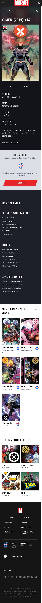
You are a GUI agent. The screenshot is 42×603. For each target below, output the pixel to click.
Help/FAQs (7, 522)
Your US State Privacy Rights (13, 591)
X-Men (4, 465)
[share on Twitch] (32, 577)
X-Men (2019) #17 (8, 423)
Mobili (28, 350)
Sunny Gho (17, 288)
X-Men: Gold (6, 493)
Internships (8, 532)
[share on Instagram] (13, 577)
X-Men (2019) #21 (8, 347)
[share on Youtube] (20, 577)
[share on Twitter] (8, 577)
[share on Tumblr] (16, 577)
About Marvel (9, 518)
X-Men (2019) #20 (27, 347)
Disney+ (23, 522)
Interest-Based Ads (15, 597)
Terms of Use (15, 588)
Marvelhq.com (26, 527)
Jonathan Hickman (10, 105)
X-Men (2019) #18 (27, 386)
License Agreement (31, 594)
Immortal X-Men (27, 465)
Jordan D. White (12, 266)
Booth (9, 426)
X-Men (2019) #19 (8, 386)
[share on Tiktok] (36, 577)
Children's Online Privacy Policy (13, 594)
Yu (2, 352)
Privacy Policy (25, 588)
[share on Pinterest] (28, 577)
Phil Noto (6, 115)
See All (35, 310)
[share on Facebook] (4, 577)
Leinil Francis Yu (9, 124)
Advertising (25, 518)
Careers (6, 527)
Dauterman (10, 350)
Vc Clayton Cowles (14, 263)
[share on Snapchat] (24, 577)
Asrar (8, 389)
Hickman (4, 350)
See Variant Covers (10, 142)
